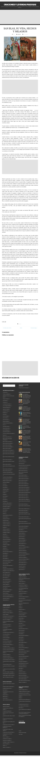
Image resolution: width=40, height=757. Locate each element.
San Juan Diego (5, 516)
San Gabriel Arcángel (6, 506)
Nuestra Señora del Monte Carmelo (8, 461)
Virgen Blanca (21, 529)
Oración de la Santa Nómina (7, 477)
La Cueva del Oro (5, 639)
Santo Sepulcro (5, 577)
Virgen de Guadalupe (6, 591)
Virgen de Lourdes (22, 541)
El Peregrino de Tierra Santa (7, 617)
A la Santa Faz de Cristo (7, 403)
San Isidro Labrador (6, 508)
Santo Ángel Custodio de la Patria (24, 680)
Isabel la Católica (21, 583)
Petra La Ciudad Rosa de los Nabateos (25, 709)
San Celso (4, 497)
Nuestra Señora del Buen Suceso (24, 508)
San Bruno (4, 494)
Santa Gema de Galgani (6, 561)
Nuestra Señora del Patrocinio (23, 516)
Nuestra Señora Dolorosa (7, 436)
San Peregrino (5, 542)
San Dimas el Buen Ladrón (7, 503)
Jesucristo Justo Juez (6, 428)
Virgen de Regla (5, 593)
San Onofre (4, 534)
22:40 (14, 34)
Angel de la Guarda (6, 409)
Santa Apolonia (21, 632)
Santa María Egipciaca (22, 664)
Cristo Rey (4, 414)
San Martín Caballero (6, 523)
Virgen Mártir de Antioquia (7, 589)
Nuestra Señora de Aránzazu (7, 443)
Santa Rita (4, 567)
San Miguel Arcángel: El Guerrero (8, 742)
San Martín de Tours (6, 525)
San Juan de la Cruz (6, 518)
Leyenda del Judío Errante (23, 468)
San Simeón (5, 548)
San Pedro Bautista (6, 537)
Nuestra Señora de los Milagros (24, 499)
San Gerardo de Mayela (22, 612)
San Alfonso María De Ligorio (23, 596)
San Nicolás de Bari (22, 621)
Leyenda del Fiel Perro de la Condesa (9, 661)
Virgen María (5, 587)
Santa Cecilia (5, 556)
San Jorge (4, 511)
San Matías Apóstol (6, 530)
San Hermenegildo (22, 614)
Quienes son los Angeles (23, 591)
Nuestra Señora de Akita (23, 475)
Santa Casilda (5, 555)
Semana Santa (5, 694)
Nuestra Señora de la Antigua (23, 490)
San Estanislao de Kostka (7, 504)
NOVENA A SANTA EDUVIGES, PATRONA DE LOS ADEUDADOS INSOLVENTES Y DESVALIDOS (24, 402)
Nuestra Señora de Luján (7, 448)
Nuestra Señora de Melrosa (23, 485)
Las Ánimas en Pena (6, 646)
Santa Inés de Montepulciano (7, 565)
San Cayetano (5, 496)
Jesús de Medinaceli (6, 429)
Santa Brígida (21, 637)
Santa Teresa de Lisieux (22, 675)
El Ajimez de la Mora (6, 607)
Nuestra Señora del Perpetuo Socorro (25, 518)
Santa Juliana (21, 659)
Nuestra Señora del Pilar (7, 464)
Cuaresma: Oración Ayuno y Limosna (8, 683)
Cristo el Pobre (5, 417)
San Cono (20, 611)
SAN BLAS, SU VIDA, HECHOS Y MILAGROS (20, 30)
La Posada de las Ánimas (7, 642)
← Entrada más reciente (6, 327)
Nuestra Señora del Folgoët (23, 512)
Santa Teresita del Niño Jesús (23, 677)
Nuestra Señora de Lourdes (23, 480)
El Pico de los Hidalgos (6, 619)
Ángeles (4, 745)
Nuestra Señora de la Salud (23, 494)
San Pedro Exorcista (6, 541)
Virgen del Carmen (6, 598)
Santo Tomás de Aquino (6, 581)
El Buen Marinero (5, 609)
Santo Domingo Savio (6, 572)
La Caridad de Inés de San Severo (8, 632)
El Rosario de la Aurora (6, 624)
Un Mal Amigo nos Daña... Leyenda (8, 675)
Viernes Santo (5, 698)
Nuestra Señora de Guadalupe (7, 446)
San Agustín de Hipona (22, 593)
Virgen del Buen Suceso (22, 562)
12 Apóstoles (5, 392)
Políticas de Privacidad (22, 732)
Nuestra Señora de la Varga (23, 495)
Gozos (4, 424)
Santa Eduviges (5, 558)
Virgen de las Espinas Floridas (23, 559)
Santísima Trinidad (6, 582)
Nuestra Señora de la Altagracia (8, 450)
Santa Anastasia (21, 630)
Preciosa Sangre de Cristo (7, 478)
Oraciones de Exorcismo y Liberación (9, 474)
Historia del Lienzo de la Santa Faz (24, 465)
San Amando (5, 485)
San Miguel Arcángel (6, 532)
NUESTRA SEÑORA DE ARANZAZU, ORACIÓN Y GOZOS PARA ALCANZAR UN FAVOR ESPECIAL (25, 415)
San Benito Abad (5, 489)
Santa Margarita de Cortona (23, 663)
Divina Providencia (6, 421)
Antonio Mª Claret (6, 410)
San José (4, 513)
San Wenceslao (5, 549)
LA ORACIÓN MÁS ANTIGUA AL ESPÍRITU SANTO (27, 427)
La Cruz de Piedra (5, 635)
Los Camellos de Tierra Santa (23, 705)
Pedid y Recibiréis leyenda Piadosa (8, 673)
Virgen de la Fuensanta (22, 552)
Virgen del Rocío (5, 600)
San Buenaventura (21, 609)
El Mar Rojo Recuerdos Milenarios (24, 699)
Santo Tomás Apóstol (6, 579)
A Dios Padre (5, 400)
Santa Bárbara (5, 553)
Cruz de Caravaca (5, 419)
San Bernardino (5, 490)
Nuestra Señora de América (7, 441)
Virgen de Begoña (21, 538)
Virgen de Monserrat (22, 543)
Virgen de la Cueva (22, 548)
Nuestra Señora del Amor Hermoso (8, 453)
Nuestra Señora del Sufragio (7, 468)
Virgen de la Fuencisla (22, 550)
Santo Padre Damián (6, 575)
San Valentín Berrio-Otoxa (23, 628)
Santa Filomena (21, 649)
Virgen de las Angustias (22, 557)
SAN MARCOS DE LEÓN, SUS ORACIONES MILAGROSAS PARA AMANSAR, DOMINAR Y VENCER (25, 444)
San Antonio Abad (22, 598)
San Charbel (5, 499)
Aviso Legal (20, 734)
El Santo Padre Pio (22, 581)
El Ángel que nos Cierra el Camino (8, 724)
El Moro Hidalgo (5, 614)
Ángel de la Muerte (6, 743)
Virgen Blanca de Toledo (23, 531)
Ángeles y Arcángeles (22, 682)
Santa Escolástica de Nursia (23, 647)
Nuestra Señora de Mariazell (23, 483)
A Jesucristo (5, 402)
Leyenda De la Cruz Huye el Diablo (8, 647)
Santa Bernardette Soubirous (7, 551)
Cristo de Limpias (5, 416)
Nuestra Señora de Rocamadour (24, 487)
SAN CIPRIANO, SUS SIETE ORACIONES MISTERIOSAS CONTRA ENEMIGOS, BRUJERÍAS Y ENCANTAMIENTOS (25, 422)
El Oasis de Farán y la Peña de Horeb (24, 701)
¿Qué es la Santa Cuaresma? (7, 699)
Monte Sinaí (21, 707)
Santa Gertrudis (5, 563)
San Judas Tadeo (5, 520)
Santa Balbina (21, 633)
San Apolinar (5, 487)
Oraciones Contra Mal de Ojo (7, 472)
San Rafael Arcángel (6, 544)
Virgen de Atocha (21, 536)
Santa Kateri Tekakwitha (23, 661)
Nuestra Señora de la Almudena (24, 488)
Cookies (20, 730)
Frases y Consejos (6, 736)
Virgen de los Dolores (22, 560)
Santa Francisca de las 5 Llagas (8, 560)
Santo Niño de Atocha (6, 574)
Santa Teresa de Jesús (22, 673)
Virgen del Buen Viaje (22, 564)
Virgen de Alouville (22, 534)
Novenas (4, 435)
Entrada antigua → (34, 327)
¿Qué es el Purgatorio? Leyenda (8, 677)
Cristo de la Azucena (22, 461)
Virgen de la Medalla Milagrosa (8, 596)
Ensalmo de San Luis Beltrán (7, 422)
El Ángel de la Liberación (7, 711)
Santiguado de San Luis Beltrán (8, 568)
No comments (25, 34)
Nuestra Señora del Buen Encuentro (8, 456)
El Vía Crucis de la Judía (6, 625)
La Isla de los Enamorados (7, 641)
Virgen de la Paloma (22, 555)
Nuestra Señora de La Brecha (23, 478)
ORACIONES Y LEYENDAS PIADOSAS (20, 4)
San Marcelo (21, 619)
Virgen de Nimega (21, 545)
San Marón (4, 527)
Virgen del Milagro (22, 567)
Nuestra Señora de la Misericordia (8, 451)
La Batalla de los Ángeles (23, 585)
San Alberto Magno (6, 482)
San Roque (4, 546)
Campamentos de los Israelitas (24, 693)
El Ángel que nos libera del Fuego (8, 732)
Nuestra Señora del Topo (7, 470)
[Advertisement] (20, 17)
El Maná (20, 697)
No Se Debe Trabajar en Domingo (8, 671)
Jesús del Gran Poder (6, 431)
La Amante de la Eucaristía (23, 466)
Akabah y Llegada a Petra (23, 689)
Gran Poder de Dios (6, 426)
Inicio (21, 327)
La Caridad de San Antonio (23, 586)
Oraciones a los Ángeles (7, 740)
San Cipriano (5, 501)
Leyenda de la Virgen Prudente (8, 657)
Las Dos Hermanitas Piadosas (7, 644)
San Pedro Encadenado (6, 539)
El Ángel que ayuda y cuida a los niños (9, 715)
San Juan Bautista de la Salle (7, 515)
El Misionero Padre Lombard (7, 612)
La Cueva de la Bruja (6, 637)
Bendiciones (5, 412)
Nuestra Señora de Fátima (7, 445)
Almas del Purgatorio (6, 407)
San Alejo (4, 484)
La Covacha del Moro (6, 634)
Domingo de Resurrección (7, 688)
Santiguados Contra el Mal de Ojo (8, 570)
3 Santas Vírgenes (6, 398)
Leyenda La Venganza (6, 654)
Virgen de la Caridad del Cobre (8, 594)
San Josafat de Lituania (22, 616)
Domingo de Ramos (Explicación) (8, 686)
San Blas (19, 323)
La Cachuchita (5, 627)
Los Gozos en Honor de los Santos (8, 433)
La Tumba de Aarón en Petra (23, 704)
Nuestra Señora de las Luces (23, 497)
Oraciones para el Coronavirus (23, 387)
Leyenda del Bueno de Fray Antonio (8, 659)
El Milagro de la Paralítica (7, 610)
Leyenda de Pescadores (6, 656)
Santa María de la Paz (22, 666)
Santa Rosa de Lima (22, 671)
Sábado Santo (5, 696)
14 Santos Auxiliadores (6, 394)
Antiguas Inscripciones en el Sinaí (24, 691)
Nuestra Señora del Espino (7, 459)
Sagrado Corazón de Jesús (7, 480)
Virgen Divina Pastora (6, 586)
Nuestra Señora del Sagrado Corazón (9, 465)
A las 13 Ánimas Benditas (7, 405)
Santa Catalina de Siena (22, 642)
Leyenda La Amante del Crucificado (8, 649)
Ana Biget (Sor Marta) (22, 576)
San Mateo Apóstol (6, 529)
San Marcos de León (6, 522)
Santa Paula (21, 668)
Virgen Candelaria (6, 584)
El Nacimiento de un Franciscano (8, 616)
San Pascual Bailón (22, 625)
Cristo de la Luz (21, 463)
